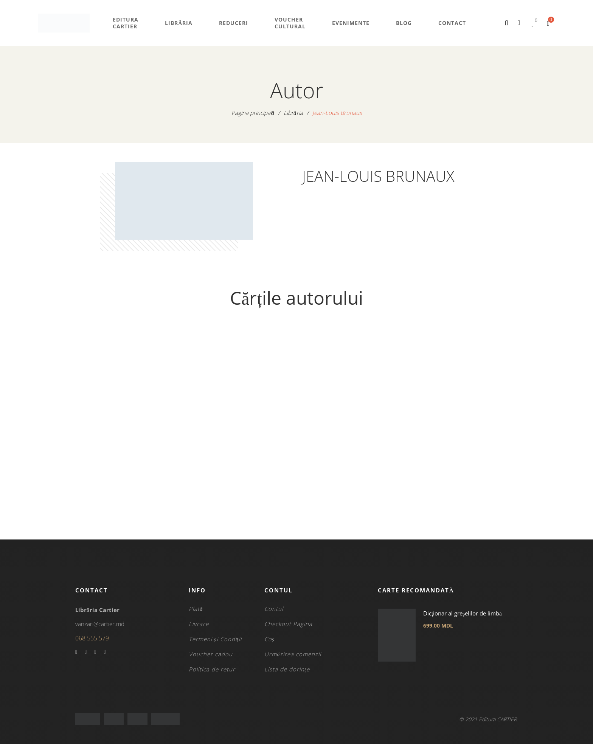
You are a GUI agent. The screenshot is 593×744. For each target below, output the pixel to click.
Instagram (105, 652)
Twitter (86, 652)
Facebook (76, 652)
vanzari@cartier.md (99, 624)
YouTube (95, 652)
